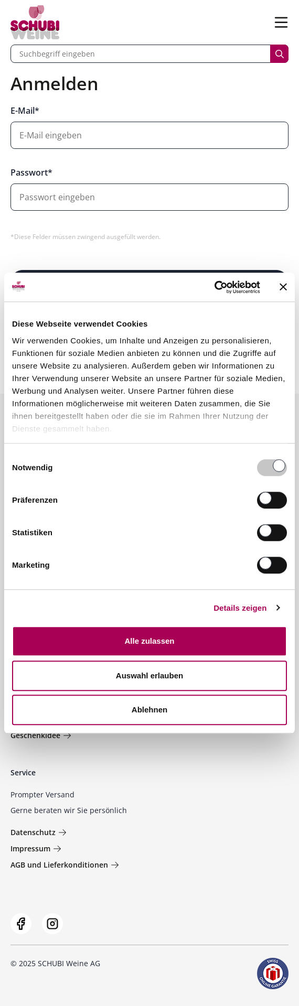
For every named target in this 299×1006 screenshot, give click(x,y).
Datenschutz (38, 832)
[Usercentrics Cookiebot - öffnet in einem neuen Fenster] (214, 287)
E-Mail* (24, 110)
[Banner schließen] (283, 287)
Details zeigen (239, 607)
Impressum (35, 848)
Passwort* (31, 172)
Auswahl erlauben (149, 675)
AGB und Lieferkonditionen (64, 865)
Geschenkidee (40, 735)
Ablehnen (149, 709)
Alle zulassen (149, 640)
